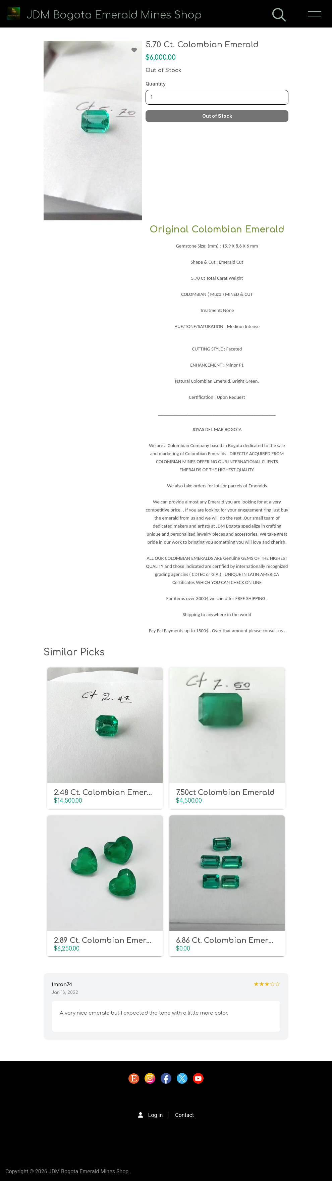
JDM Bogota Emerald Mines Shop (114, 15)
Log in (155, 1115)
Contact (184, 1115)
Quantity (156, 84)
